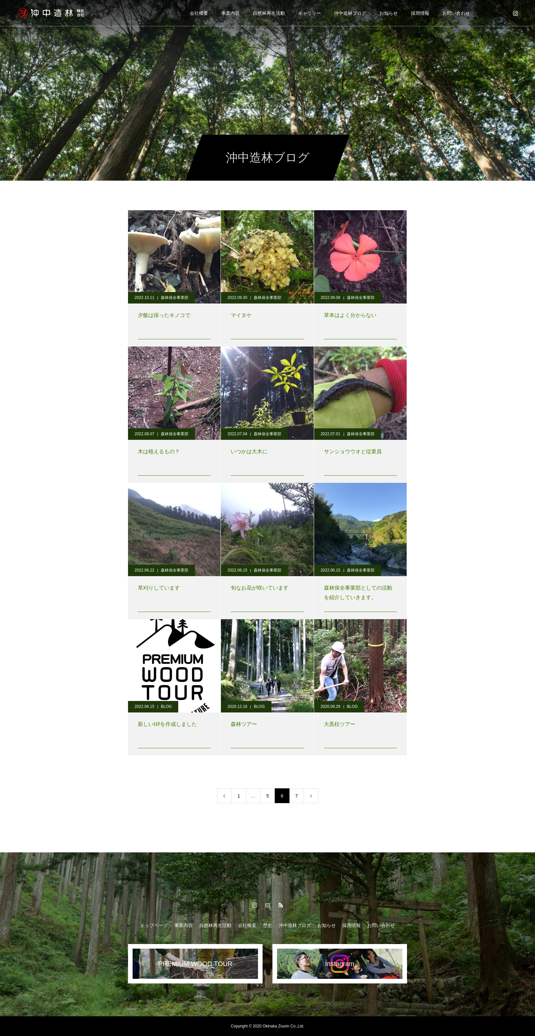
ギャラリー (309, 13)
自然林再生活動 (269, 13)
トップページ (154, 925)
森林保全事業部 (174, 297)
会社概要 (199, 13)
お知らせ (388, 13)
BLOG (166, 706)
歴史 (267, 925)
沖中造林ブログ (350, 13)
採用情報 (420, 13)
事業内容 (230, 13)
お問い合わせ (456, 13)
